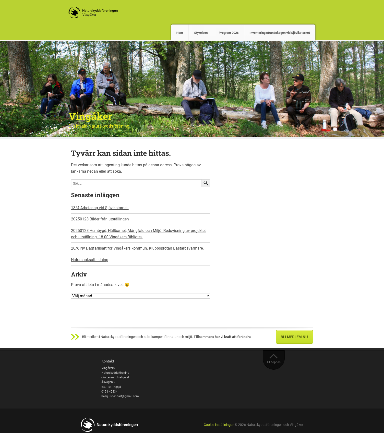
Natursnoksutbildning (89, 259)
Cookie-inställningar (219, 425)
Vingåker (90, 115)
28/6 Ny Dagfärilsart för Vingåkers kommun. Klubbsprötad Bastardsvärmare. (137, 248)
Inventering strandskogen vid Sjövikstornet (280, 33)
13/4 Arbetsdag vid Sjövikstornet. (100, 207)
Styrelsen (201, 33)
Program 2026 (229, 33)
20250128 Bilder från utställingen (100, 219)
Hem (179, 33)
